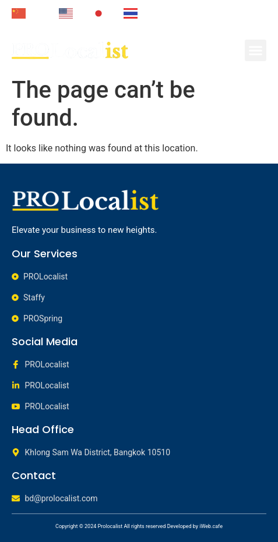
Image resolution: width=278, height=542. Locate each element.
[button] (256, 51)
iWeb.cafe (211, 526)
